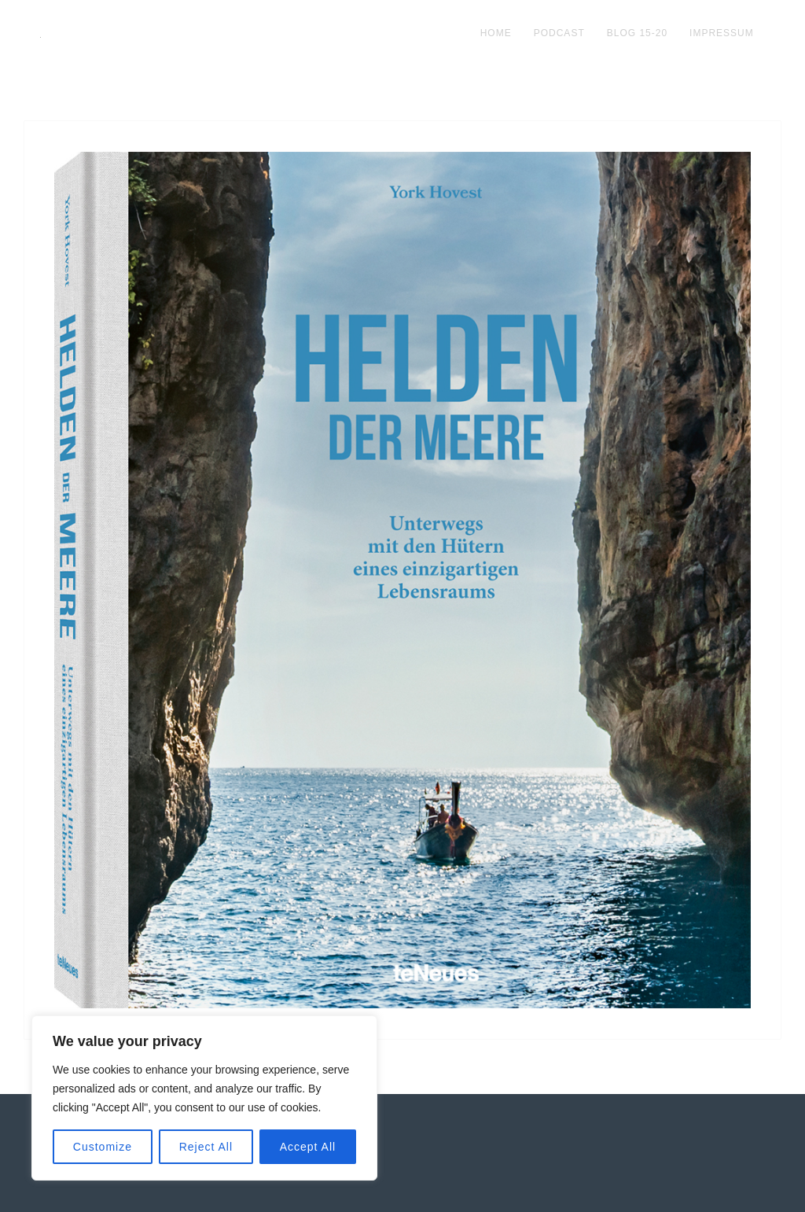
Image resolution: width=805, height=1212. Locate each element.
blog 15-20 (637, 33)
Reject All (206, 1146)
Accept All (308, 1146)
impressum (721, 33)
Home (496, 33)
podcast (559, 33)
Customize (102, 1146)
